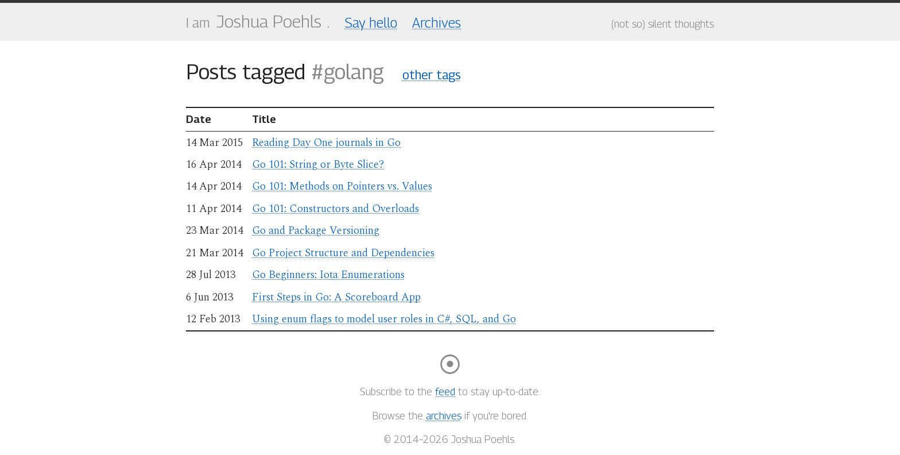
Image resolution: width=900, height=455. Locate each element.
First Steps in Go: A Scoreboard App (336, 297)
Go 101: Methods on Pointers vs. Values (342, 186)
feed (445, 391)
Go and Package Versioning (315, 230)
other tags (431, 74)
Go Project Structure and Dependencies (343, 253)
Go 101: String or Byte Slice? (318, 164)
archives (443, 416)
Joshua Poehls (268, 21)
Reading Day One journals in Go (326, 142)
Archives (436, 22)
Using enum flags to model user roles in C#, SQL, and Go (384, 319)
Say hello (371, 22)
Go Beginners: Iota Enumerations (328, 275)
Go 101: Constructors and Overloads (335, 208)
